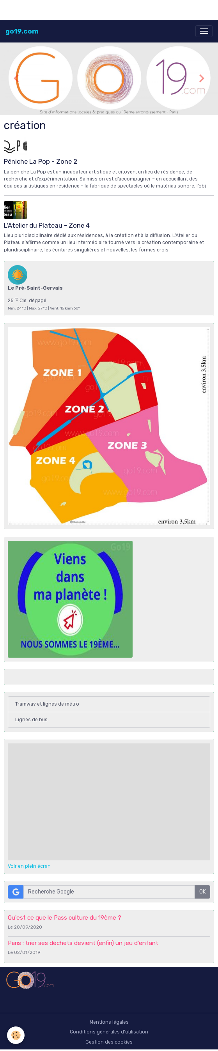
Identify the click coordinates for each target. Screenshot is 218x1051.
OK (202, 891)
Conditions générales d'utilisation (109, 1032)
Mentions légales (109, 1022)
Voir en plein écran (29, 866)
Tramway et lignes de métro (47, 704)
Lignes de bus (31, 719)
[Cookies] (16, 1035)
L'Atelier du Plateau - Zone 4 (47, 225)
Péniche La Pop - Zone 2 (40, 161)
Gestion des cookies (109, 1042)
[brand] (22, 31)
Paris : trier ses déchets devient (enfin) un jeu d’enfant (83, 943)
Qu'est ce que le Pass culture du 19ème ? (64, 917)
